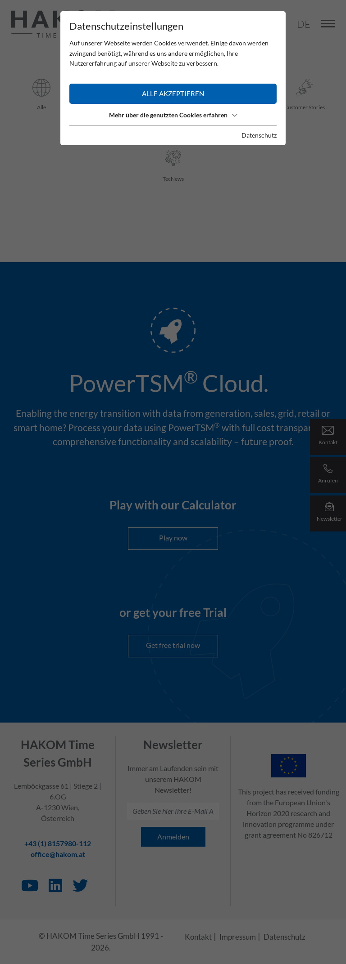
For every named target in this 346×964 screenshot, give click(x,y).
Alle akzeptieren (173, 93)
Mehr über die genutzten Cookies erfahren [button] (173, 115)
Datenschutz (259, 135)
